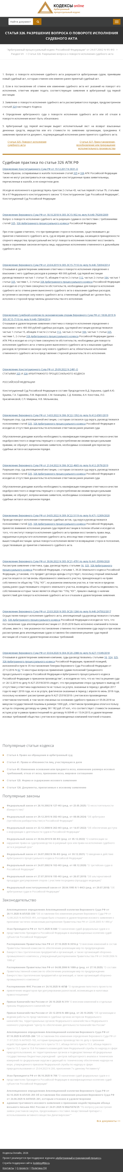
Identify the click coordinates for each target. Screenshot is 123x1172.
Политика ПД (39, 1168)
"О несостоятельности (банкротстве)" (60, 808)
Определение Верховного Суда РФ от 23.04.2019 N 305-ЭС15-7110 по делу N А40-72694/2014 (56, 265)
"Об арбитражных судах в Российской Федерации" (61, 890)
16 (82, 565)
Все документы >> (108, 1122)
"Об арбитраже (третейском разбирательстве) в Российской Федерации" (56, 820)
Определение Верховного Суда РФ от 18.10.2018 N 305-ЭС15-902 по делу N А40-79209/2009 (55, 214)
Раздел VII (18, 53)
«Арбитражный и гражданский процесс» (78, 1158)
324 (15, 106)
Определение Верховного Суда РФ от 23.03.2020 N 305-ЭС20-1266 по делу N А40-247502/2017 (57, 611)
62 (19, 670)
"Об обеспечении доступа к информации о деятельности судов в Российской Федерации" (62, 831)
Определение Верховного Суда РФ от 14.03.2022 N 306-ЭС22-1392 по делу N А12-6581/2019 (55, 415)
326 (82, 173)
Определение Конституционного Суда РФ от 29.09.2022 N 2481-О (40, 369)
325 (75, 173)
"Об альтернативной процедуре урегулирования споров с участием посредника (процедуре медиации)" (59, 879)
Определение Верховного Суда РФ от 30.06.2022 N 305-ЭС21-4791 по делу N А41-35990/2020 (56, 561)
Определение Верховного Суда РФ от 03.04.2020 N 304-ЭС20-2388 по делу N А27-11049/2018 (56, 652)
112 (81, 277)
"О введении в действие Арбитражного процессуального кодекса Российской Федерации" (60, 857)
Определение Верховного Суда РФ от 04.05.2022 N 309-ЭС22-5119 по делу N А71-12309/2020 (56, 515)
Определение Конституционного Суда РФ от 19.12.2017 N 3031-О (40, 169)
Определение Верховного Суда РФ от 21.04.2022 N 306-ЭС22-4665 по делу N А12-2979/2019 (55, 465)
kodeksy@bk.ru (41, 1163)
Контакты (8, 1168)
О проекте (23, 1168)
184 (106, 277)
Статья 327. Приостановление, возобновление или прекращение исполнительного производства (95, 145)
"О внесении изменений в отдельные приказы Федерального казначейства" (59, 1005)
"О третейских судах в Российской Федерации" (60, 868)
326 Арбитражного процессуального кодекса (43, 223)
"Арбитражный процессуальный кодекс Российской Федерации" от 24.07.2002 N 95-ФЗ (61, 49)
